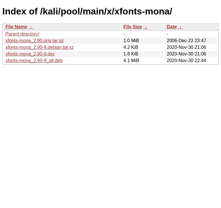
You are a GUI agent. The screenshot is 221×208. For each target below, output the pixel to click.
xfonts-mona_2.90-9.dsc (30, 53)
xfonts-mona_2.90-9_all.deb (33, 60)
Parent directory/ (22, 33)
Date (172, 26)
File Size (132, 26)
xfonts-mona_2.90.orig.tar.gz (34, 40)
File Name (16, 26)
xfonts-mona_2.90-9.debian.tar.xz (39, 47)
